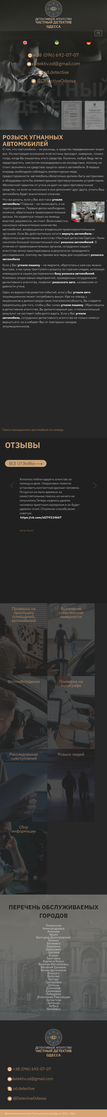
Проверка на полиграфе (71, 683)
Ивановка (53, 1008)
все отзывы (25, 463)
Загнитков (53, 999)
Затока (53, 1005)
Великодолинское (53, 970)
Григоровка (54, 982)
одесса (53, 23)
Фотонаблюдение (23, 681)
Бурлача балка (53, 961)
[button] (12, 492)
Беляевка (53, 943)
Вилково (53, 976)
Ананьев (53, 931)
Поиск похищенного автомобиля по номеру (32, 430)
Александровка (53, 928)
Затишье (53, 1002)
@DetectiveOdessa (53, 81)
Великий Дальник (53, 967)
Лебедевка (53, 994)
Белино (53, 940)
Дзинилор (54, 988)
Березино (53, 946)
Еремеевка (53, 991)
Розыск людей (71, 754)
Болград (53, 952)
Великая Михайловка (53, 964)
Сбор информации (24, 829)
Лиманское (53, 925)
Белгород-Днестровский (53, 937)
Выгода (53, 979)
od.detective (53, 72)
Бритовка (53, 958)
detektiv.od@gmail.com (53, 63)
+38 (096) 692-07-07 (53, 55)
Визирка (53, 973)
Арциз (53, 934)
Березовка (53, 949)
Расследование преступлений (23, 756)
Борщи (53, 955)
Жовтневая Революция (53, 997)
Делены (53, 985)
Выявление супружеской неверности (71, 612)
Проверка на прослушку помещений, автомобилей (23, 614)
